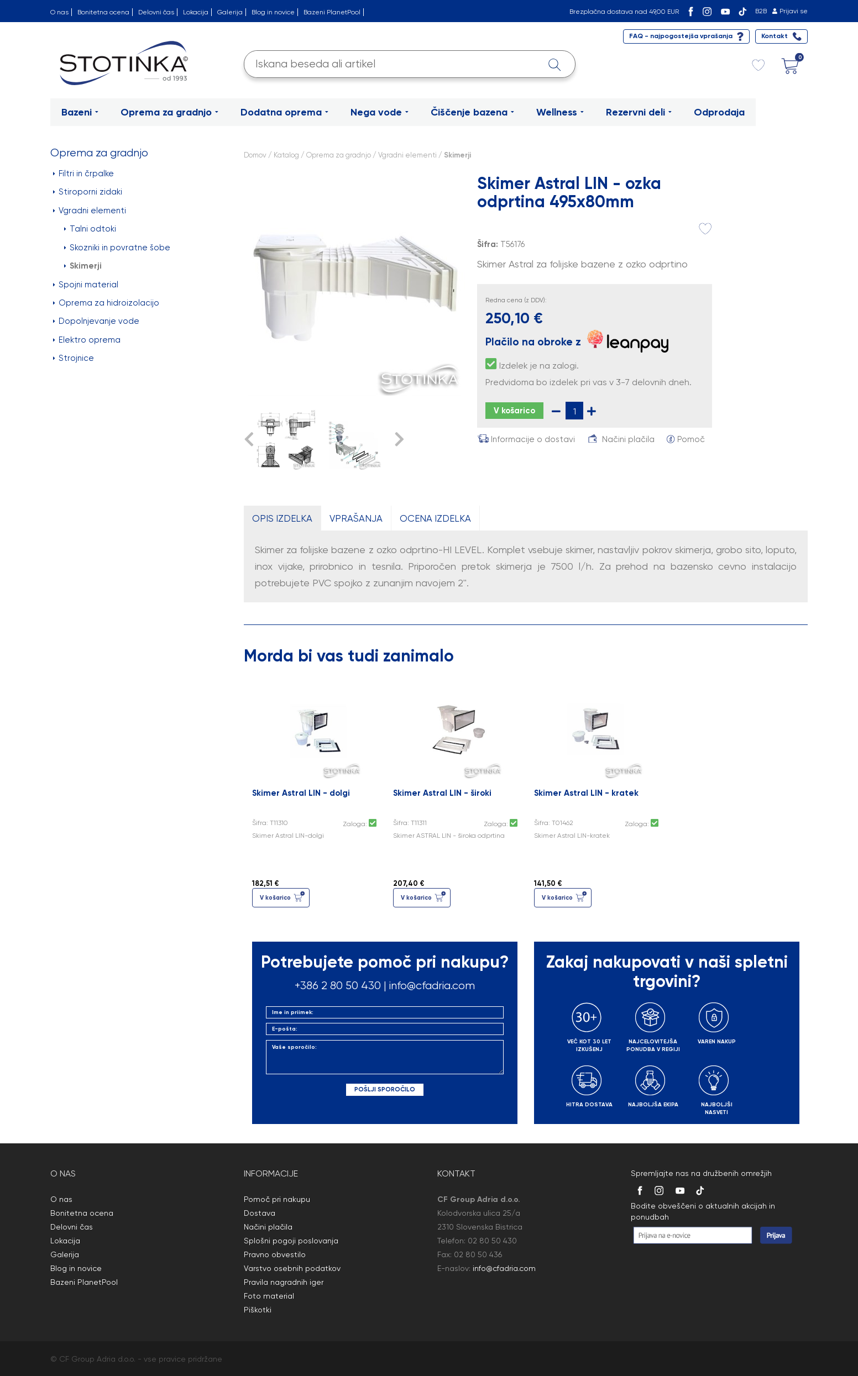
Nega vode (379, 112)
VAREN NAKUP (717, 1041)
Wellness (560, 112)
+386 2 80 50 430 (338, 985)
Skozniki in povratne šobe (117, 248)
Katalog (286, 155)
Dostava (259, 1213)
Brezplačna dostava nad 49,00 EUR (624, 11)
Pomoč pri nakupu (277, 1199)
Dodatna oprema (284, 112)
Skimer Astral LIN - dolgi (301, 793)
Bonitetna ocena (103, 12)
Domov (255, 155)
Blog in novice (273, 12)
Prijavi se (793, 11)
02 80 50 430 (492, 1240)
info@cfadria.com (432, 985)
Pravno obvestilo (275, 1254)
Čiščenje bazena (472, 112)
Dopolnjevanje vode (96, 321)
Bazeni (79, 112)
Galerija (230, 12)
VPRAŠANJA (356, 518)
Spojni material (85, 285)
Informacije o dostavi (533, 439)
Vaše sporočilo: (385, 1057)
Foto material (269, 1295)
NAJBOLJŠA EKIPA (653, 1104)
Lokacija (195, 12)
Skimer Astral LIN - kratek (586, 793)
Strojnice (73, 358)
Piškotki (257, 1309)
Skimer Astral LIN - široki (442, 793)
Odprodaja (719, 112)
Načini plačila (628, 439)
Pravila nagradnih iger (283, 1282)
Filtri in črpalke (83, 173)
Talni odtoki (90, 229)
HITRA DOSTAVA (589, 1104)
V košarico (514, 411)
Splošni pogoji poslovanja (291, 1240)
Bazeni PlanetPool (332, 12)
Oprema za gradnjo (169, 112)
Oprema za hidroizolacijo (106, 303)
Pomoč (691, 439)
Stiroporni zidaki (87, 192)
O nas (59, 12)
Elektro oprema (87, 340)
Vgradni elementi (89, 211)
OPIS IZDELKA (282, 518)
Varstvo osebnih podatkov (292, 1268)
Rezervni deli (639, 112)
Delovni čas (156, 12)
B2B (761, 11)
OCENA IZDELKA (435, 518)
